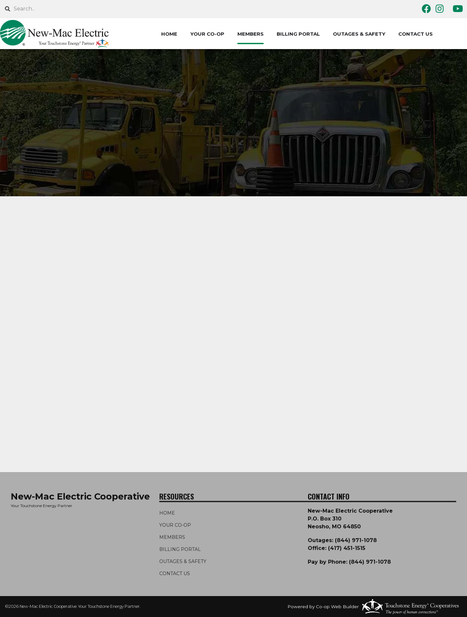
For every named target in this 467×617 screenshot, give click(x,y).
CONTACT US (415, 34)
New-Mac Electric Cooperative (80, 497)
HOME (169, 34)
